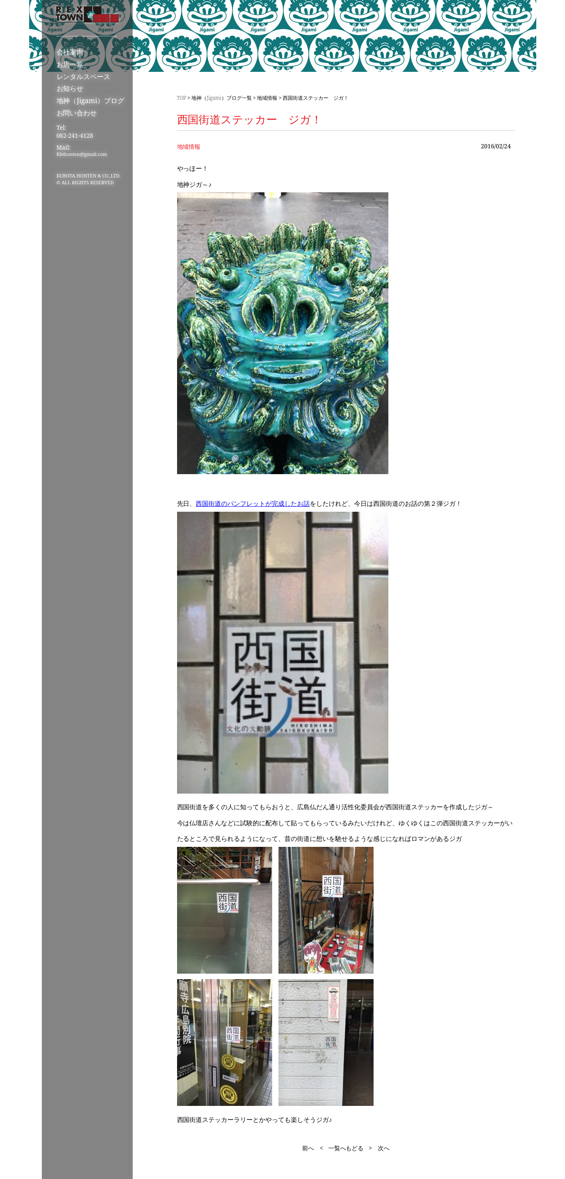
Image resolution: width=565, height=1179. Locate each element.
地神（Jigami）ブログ (91, 100)
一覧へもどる (346, 1148)
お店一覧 (70, 64)
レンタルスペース (84, 76)
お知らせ (70, 88)
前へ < (312, 1148)
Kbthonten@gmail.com (82, 154)
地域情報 (267, 97)
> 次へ (379, 1148)
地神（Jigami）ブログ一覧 (221, 97)
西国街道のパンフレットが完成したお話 (253, 503)
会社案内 (70, 52)
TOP (181, 97)
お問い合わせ (77, 112)
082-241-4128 (75, 135)
